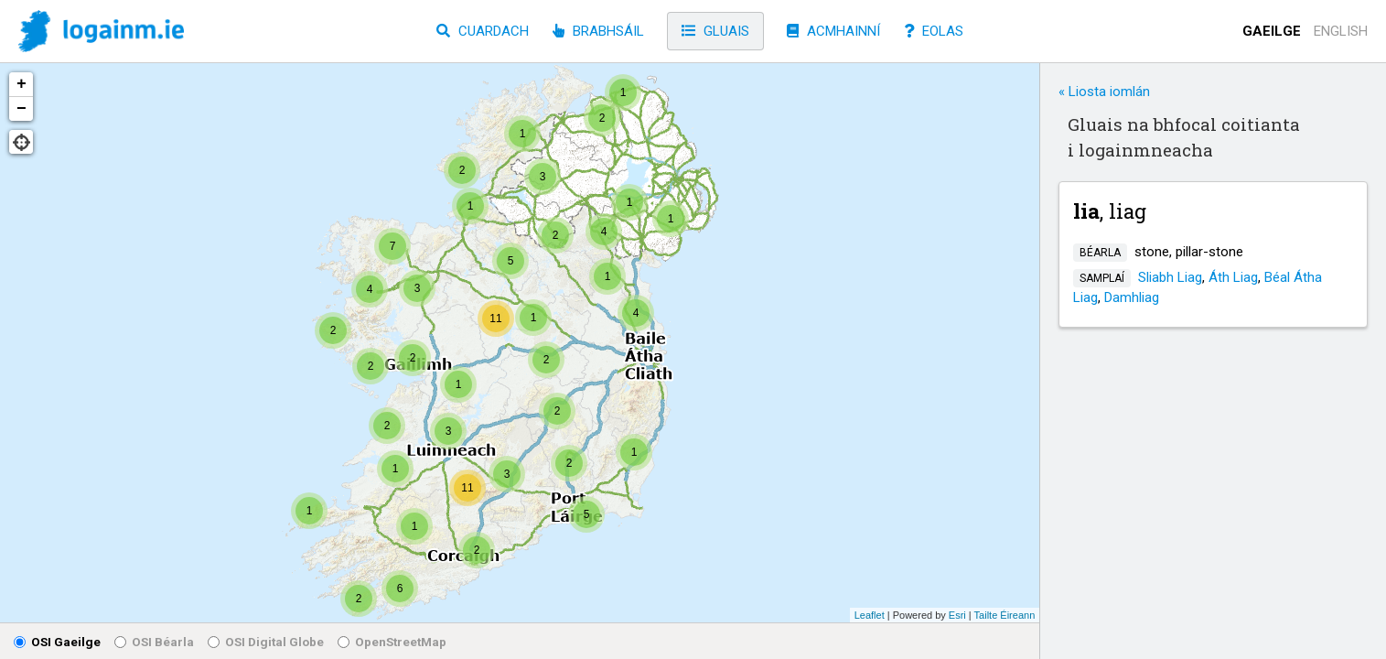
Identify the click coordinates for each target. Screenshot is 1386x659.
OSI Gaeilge (57, 641)
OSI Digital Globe (266, 641)
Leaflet (869, 615)
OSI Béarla (154, 641)
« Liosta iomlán (1104, 91)
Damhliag (1131, 297)
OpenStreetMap (392, 641)
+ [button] (21, 84)
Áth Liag (1233, 277)
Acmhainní (833, 31)
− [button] (21, 109)
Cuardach (482, 31)
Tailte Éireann (1005, 615)
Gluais (715, 31)
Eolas (933, 31)
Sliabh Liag (1170, 277)
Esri (957, 615)
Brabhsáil (598, 31)
